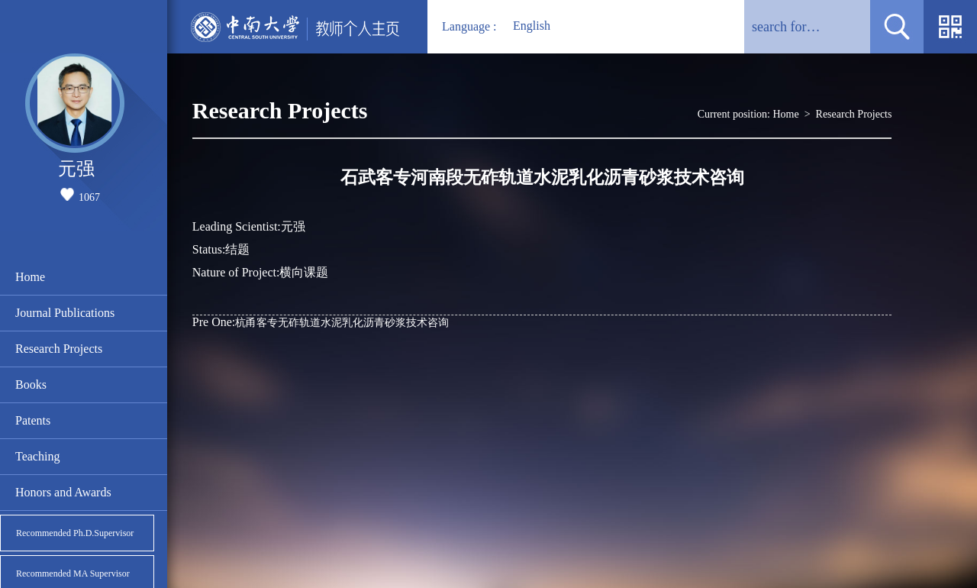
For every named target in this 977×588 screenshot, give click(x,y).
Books (31, 384)
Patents (32, 420)
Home (30, 276)
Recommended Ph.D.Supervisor (75, 533)
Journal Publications (64, 312)
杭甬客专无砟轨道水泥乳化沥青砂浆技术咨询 (320, 321)
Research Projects (58, 348)
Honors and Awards (63, 492)
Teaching (37, 456)
